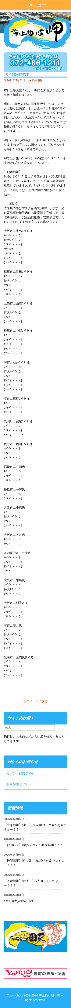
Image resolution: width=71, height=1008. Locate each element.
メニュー (37, 5)
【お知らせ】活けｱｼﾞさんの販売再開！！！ (33, 845)
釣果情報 (37, 80)
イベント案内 (16, 773)
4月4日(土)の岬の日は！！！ (23, 901)
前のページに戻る (35, 701)
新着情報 (13, 784)
